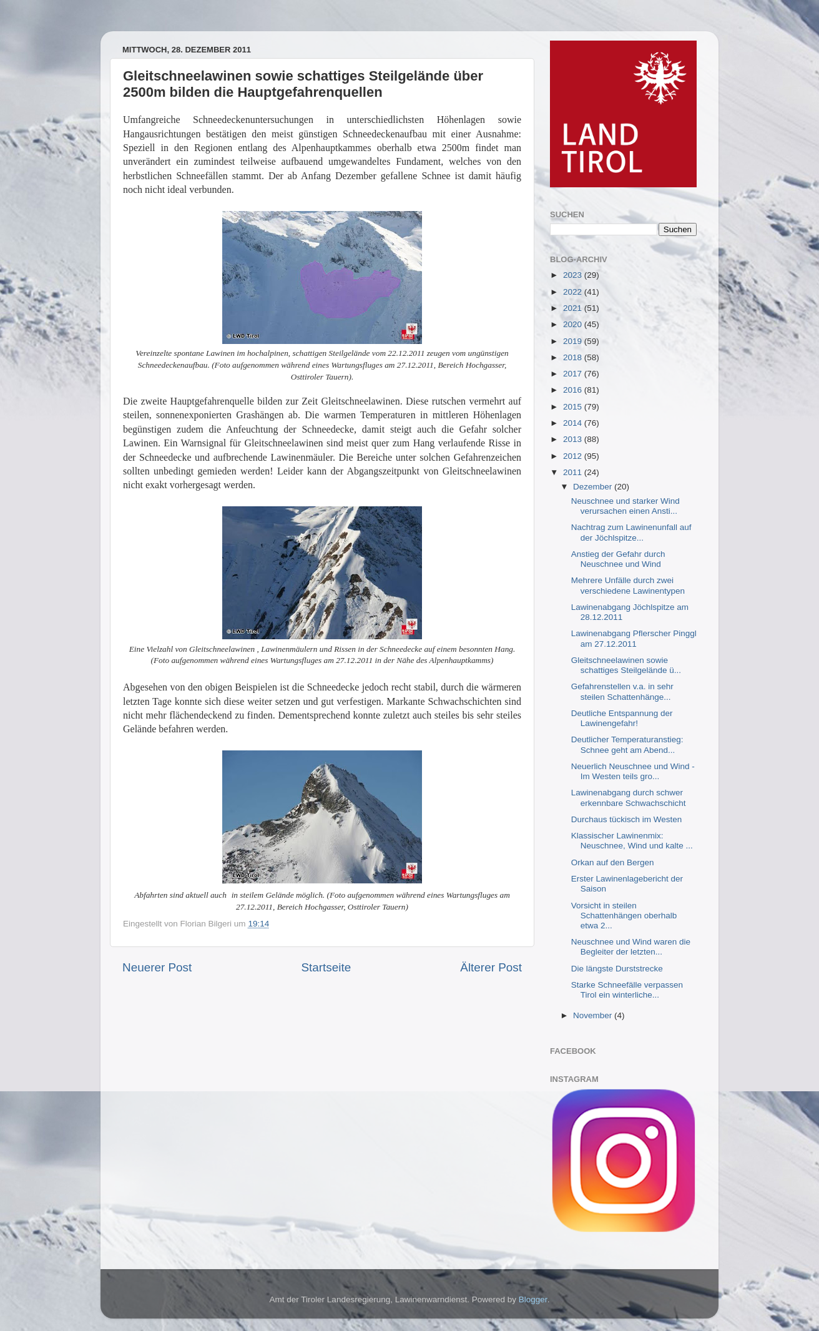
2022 (573, 292)
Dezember (593, 486)
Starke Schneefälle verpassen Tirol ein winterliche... (627, 989)
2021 (573, 308)
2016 (573, 390)
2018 (573, 357)
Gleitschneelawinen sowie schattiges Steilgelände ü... (626, 665)
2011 (573, 472)
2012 (573, 456)
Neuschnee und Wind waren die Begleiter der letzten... (630, 946)
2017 (573, 373)
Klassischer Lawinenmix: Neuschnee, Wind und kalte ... (632, 840)
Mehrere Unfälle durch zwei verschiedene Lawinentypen (628, 585)
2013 (573, 439)
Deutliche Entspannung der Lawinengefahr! (622, 718)
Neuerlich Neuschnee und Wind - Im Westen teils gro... (633, 771)
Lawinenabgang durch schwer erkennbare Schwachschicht (628, 797)
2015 (573, 406)
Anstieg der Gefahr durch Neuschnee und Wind (618, 559)
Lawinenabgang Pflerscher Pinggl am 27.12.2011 (634, 638)
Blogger (533, 1299)
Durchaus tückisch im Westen (626, 819)
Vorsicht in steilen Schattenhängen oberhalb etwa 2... (624, 915)
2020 (573, 324)
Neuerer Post (157, 967)
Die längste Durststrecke (617, 968)
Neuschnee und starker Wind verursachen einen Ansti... (625, 506)
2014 (573, 423)
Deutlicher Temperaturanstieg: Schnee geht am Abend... (627, 744)
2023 (573, 275)
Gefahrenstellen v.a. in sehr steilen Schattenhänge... (622, 691)
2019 (573, 341)
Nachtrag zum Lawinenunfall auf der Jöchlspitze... (631, 532)
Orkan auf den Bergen (612, 862)
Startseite (326, 967)
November (593, 1015)
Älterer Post (491, 967)
